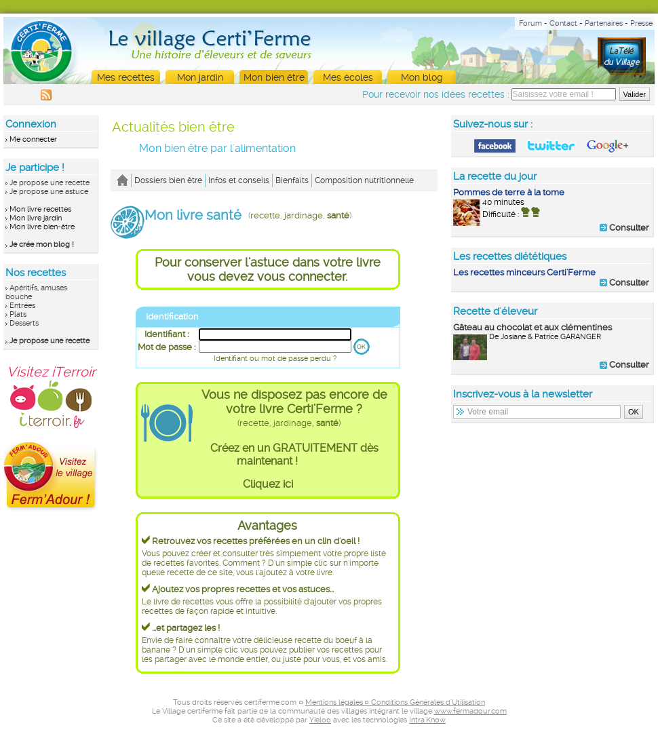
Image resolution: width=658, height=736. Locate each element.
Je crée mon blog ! (41, 244)
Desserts (24, 323)
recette (265, 215)
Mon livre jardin (35, 218)
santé (338, 215)
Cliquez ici (268, 484)
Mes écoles (348, 77)
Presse (641, 23)
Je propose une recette (49, 182)
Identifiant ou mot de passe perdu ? (275, 358)
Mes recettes (126, 77)
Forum (530, 23)
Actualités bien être (173, 127)
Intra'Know (427, 720)
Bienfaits (292, 180)
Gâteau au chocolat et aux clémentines (532, 327)
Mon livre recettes (40, 209)
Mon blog (422, 77)
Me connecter (33, 139)
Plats (17, 314)
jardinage (303, 215)
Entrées (22, 305)
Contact (563, 23)
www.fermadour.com (470, 711)
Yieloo (320, 720)
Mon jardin (200, 77)
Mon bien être (274, 77)
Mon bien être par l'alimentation (217, 148)
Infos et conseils (238, 180)
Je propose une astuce (48, 191)
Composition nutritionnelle (364, 180)
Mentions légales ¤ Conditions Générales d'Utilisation (395, 702)
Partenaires (604, 23)
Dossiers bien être (168, 180)
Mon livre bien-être (42, 226)
